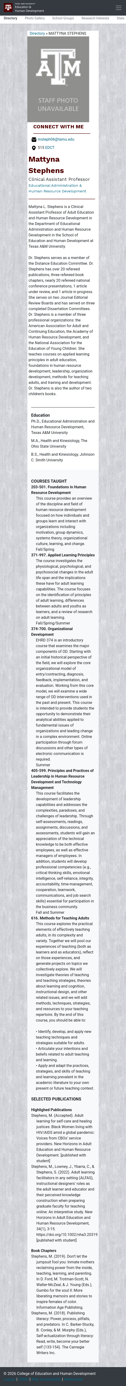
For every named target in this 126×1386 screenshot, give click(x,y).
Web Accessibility (46, 1379)
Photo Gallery (35, 18)
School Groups (63, 18)
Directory (10, 18)
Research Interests (95, 18)
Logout (9, 1379)
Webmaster (73, 1379)
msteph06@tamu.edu (56, 139)
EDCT (49, 147)
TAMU (23, 1379)
